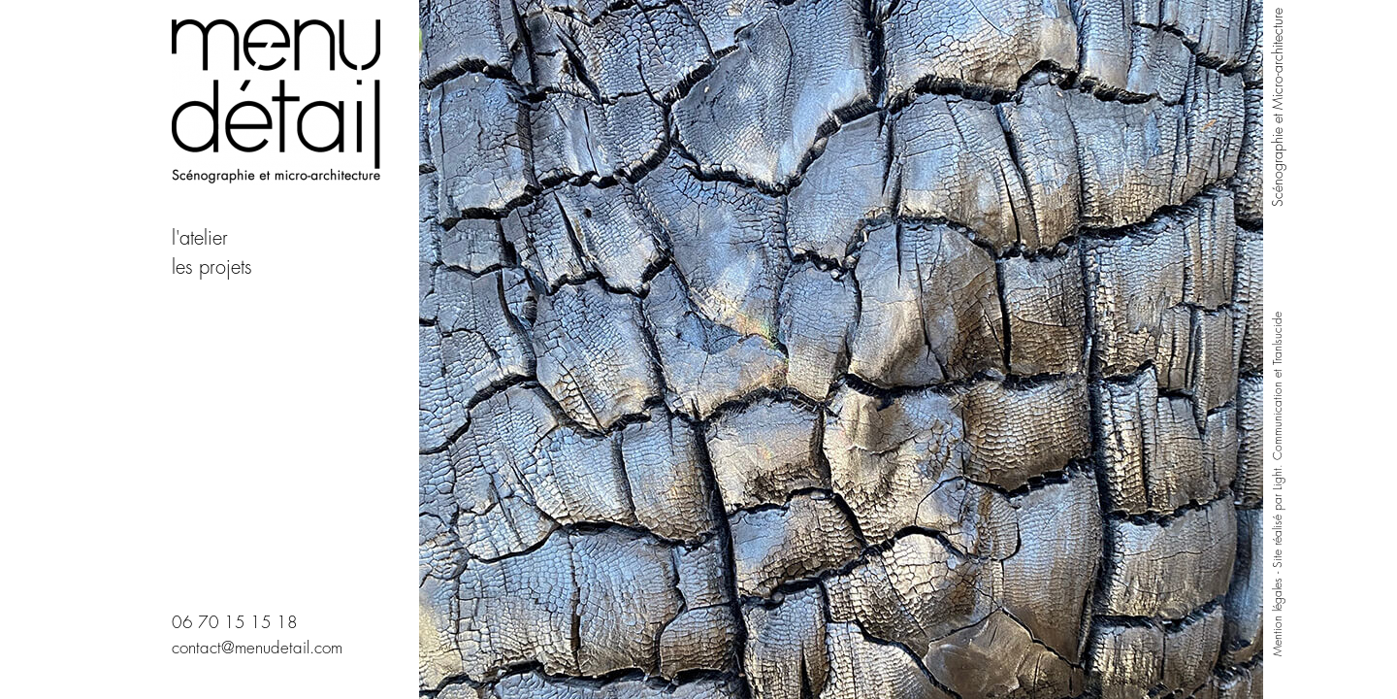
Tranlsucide (1277, 338)
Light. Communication (1277, 436)
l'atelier (200, 238)
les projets (215, 267)
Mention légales (1277, 617)
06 (182, 623)
